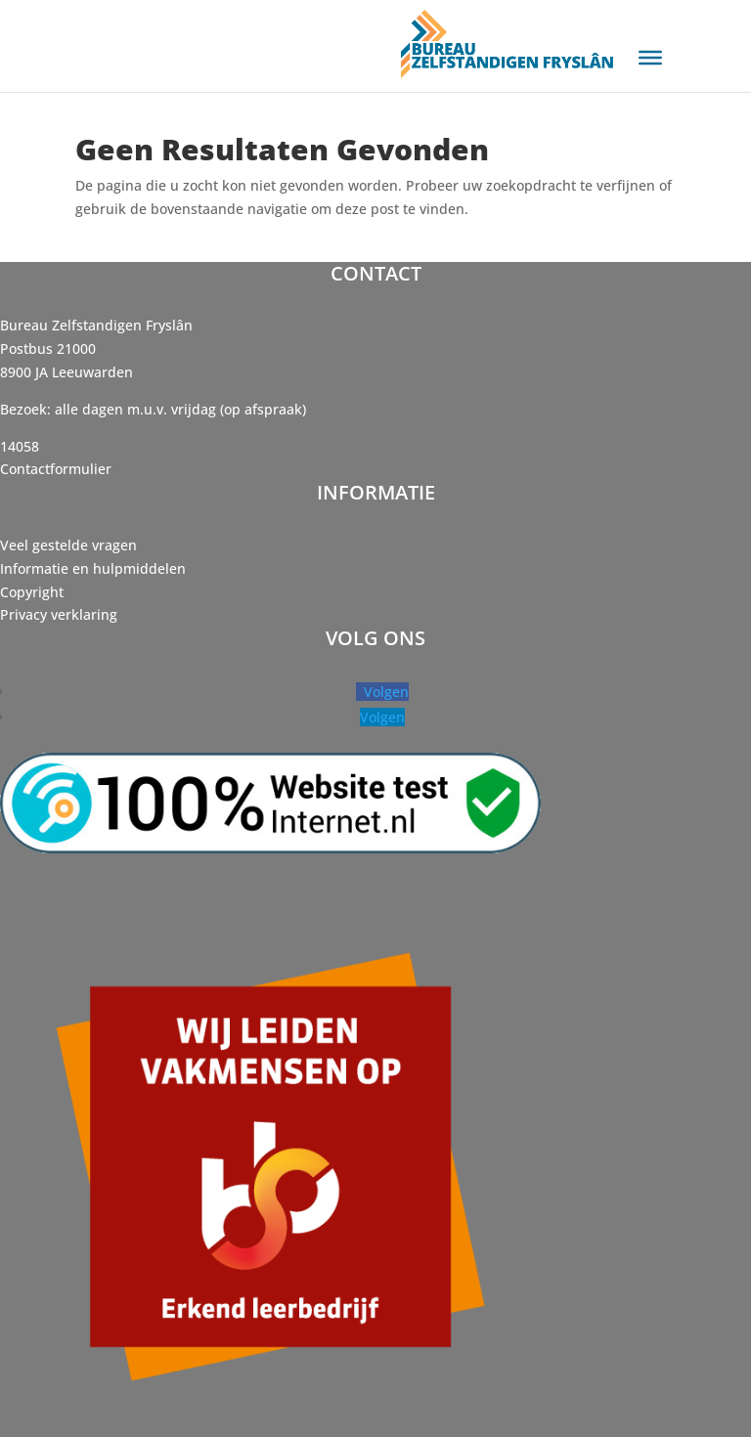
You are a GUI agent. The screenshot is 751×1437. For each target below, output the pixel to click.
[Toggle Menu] (650, 58)
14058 (19, 446)
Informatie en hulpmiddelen (93, 568)
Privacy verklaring (58, 614)
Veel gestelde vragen (68, 545)
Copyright (32, 592)
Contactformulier (55, 468)
